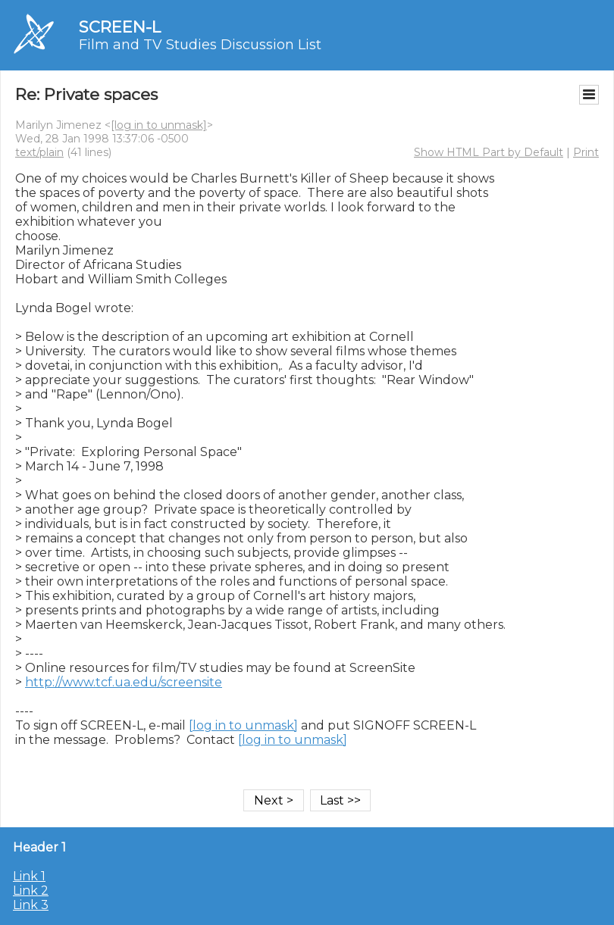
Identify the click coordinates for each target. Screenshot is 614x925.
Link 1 (29, 876)
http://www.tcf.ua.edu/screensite (123, 682)
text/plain (39, 152)
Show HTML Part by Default (488, 152)
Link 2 (31, 890)
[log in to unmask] (159, 125)
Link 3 (31, 905)
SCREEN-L (120, 26)
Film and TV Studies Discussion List (200, 44)
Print (586, 152)
